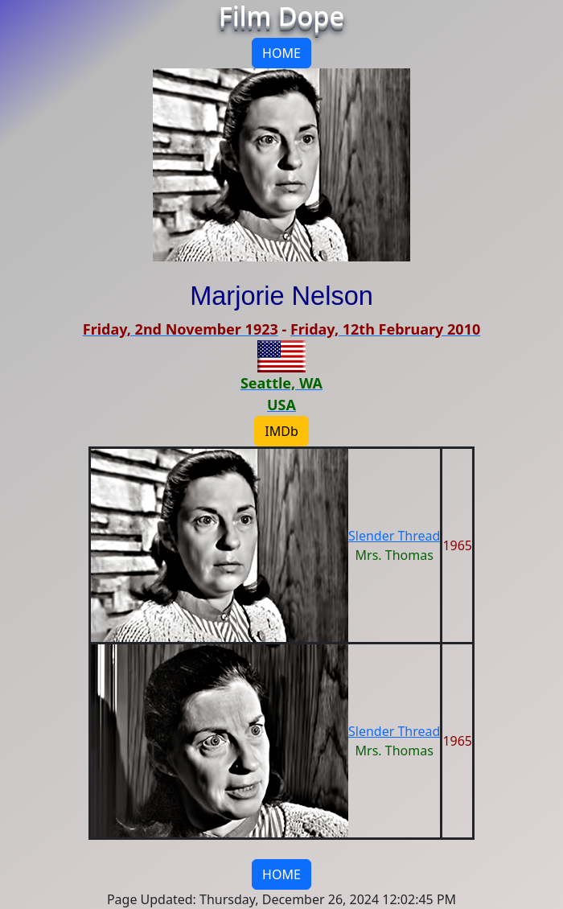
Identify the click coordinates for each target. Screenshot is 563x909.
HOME (281, 53)
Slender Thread (394, 536)
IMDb (281, 431)
